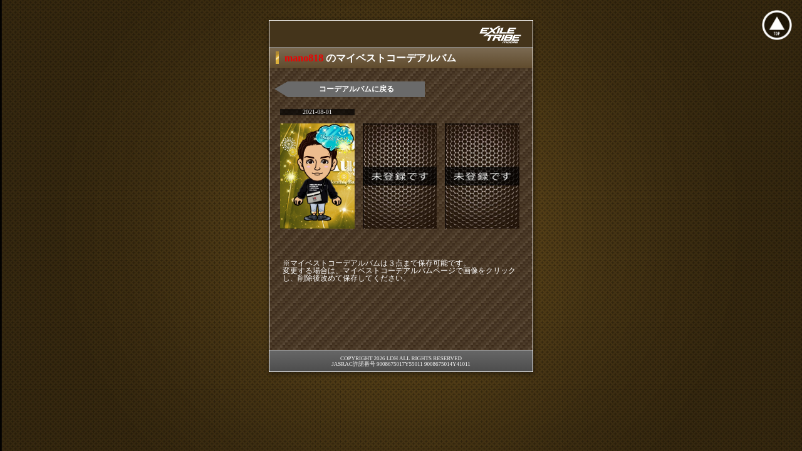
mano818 (305, 58)
